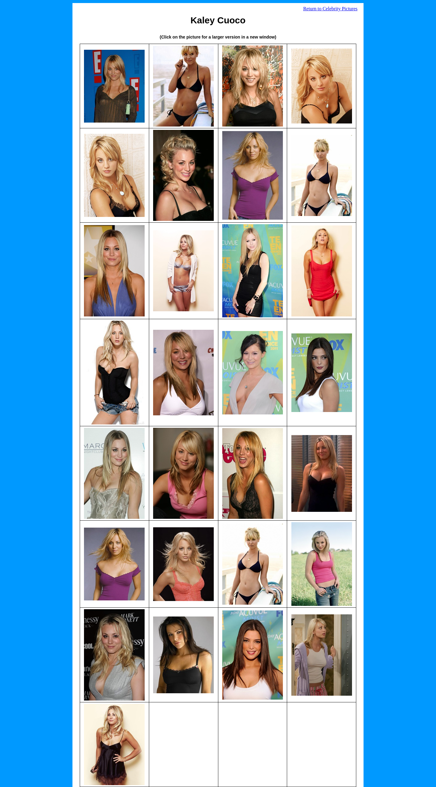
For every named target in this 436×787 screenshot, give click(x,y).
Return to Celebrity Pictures (330, 8)
